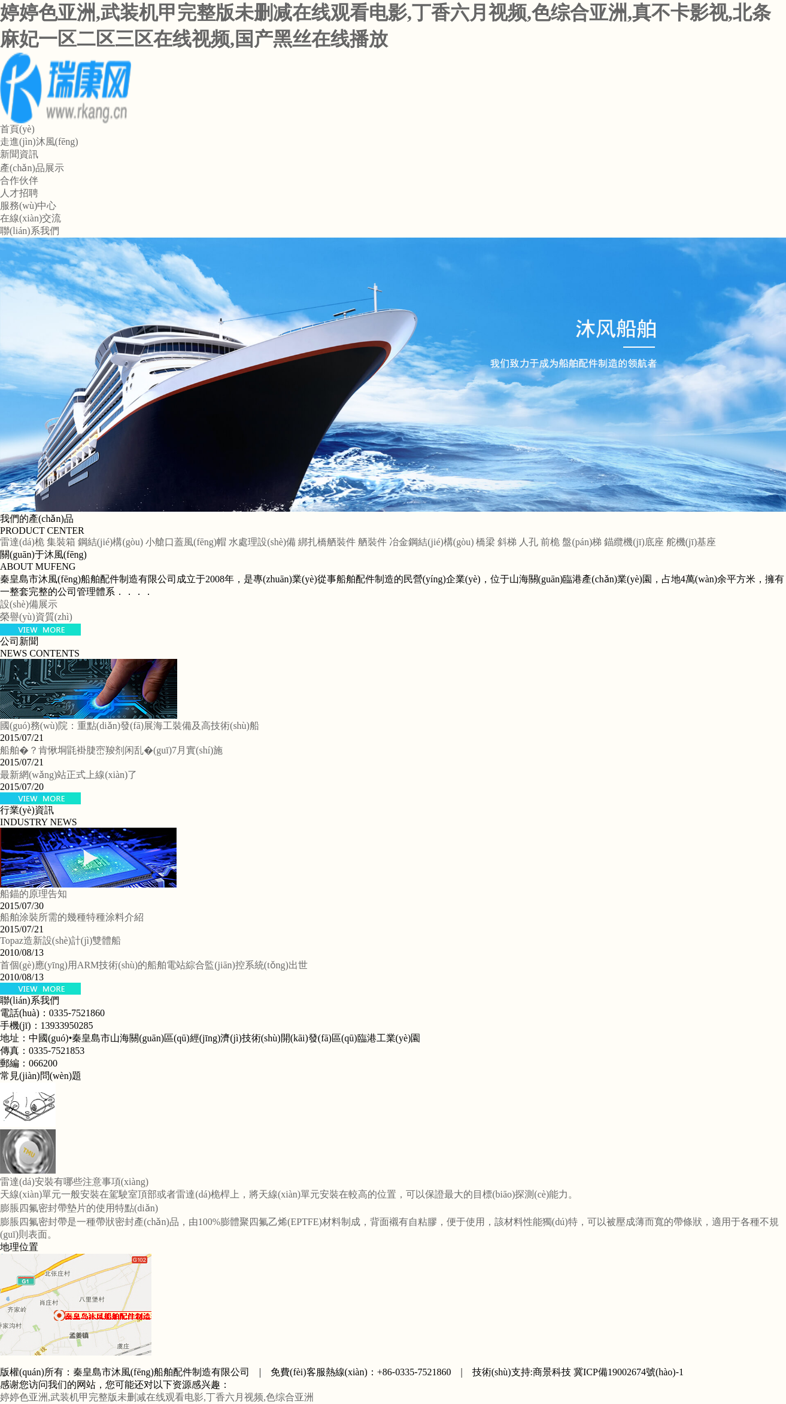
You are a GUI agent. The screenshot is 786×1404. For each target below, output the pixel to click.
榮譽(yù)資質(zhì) (36, 617)
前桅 (550, 542)
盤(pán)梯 (582, 542)
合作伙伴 (19, 180)
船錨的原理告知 (33, 894)
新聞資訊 (19, 154)
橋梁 (485, 542)
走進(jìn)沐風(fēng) (39, 141)
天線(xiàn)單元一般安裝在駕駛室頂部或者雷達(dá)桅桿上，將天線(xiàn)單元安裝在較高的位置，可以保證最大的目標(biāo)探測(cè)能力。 (289, 1194)
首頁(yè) (17, 129)
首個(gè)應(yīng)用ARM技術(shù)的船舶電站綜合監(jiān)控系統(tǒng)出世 (154, 965)
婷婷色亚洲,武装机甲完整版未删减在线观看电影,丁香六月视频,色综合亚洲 (157, 1397)
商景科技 (552, 1372)
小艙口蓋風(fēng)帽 (185, 542)
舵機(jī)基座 (691, 542)
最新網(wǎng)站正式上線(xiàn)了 (68, 775)
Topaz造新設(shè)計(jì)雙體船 (60, 940)
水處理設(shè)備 (262, 542)
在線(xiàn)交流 (30, 218)
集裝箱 (61, 542)
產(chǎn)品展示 (32, 168)
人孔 (528, 542)
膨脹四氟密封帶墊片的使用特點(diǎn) (79, 1208)
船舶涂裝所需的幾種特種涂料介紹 (72, 917)
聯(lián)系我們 (29, 231)
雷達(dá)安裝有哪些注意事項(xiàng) (74, 1182)
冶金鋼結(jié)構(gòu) (431, 542)
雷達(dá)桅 (22, 542)
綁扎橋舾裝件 (327, 542)
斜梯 (507, 542)
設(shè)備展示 (28, 604)
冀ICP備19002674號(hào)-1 (628, 1372)
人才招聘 (19, 193)
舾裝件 (372, 542)
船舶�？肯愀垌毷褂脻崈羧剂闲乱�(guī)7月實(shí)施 (111, 750)
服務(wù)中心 (28, 205)
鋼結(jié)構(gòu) (110, 542)
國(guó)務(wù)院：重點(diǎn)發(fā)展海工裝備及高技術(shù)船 (129, 726)
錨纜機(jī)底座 (634, 542)
